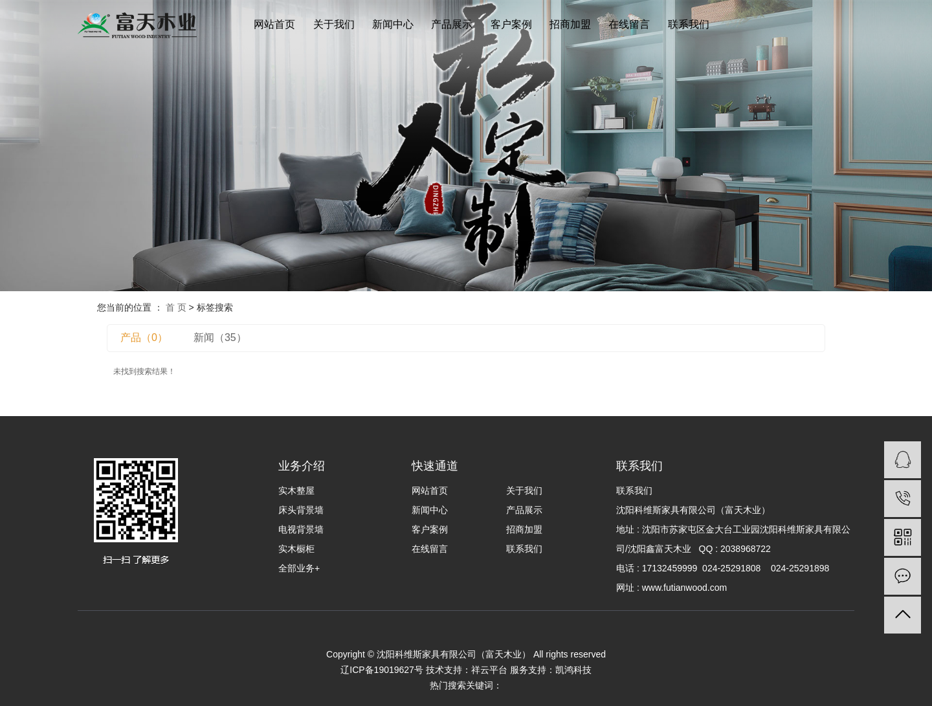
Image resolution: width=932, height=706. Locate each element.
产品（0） (144, 337)
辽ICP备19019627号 (381, 670)
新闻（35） (220, 337)
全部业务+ (299, 568)
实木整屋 (296, 490)
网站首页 (274, 24)
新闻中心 (393, 24)
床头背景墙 (301, 510)
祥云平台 (489, 670)
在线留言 (629, 24)
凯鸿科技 (573, 670)
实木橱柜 (296, 549)
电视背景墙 (301, 529)
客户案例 (511, 24)
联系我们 (688, 24)
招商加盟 (570, 24)
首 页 (176, 307)
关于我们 (334, 24)
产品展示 (451, 24)
